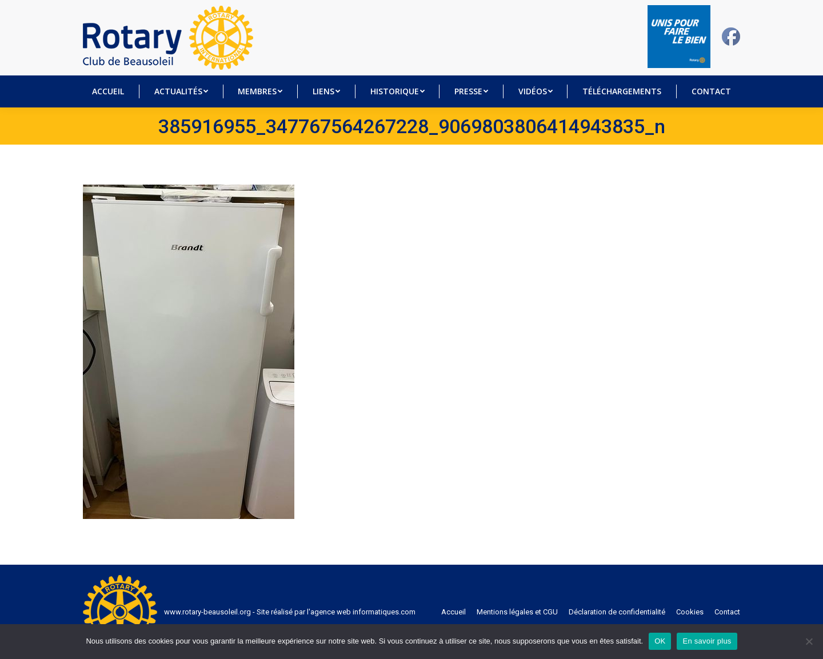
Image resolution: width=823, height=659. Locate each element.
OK (659, 641)
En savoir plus (706, 641)
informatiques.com (384, 612)
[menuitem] (108, 91)
